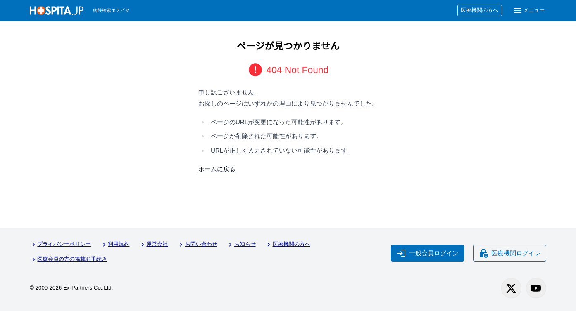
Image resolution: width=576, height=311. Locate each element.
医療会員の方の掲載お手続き (68, 259)
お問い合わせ (197, 244)
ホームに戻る (217, 168)
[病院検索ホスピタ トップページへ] (56, 10)
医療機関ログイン (509, 253)
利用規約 (114, 244)
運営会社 (153, 244)
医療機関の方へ (479, 10)
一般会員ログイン (427, 253)
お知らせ (240, 244)
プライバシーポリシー (60, 244)
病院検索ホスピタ (111, 10)
